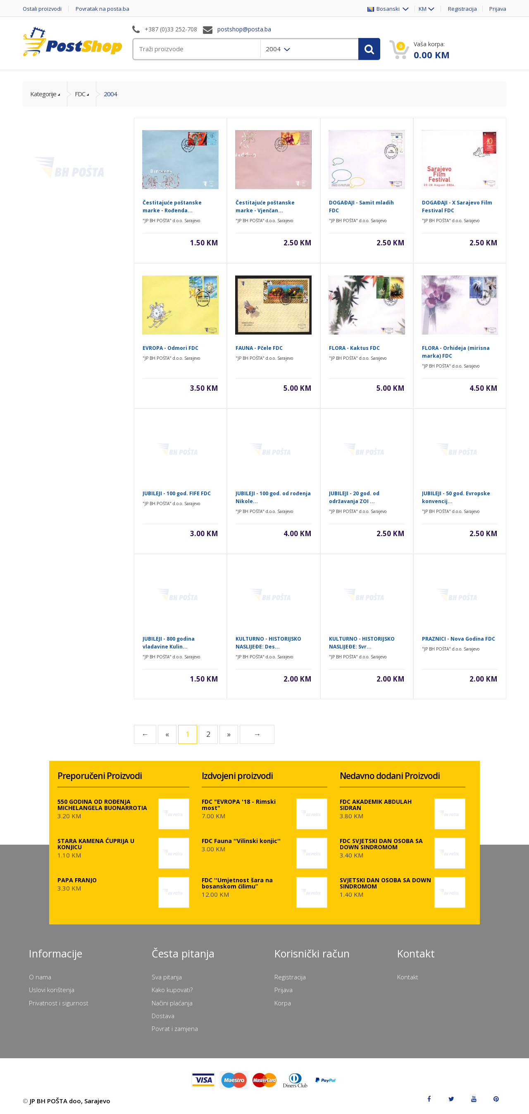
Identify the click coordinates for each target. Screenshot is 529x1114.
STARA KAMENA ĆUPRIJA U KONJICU (95, 844)
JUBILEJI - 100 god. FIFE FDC (177, 493)
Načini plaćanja (172, 1003)
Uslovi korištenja (51, 990)
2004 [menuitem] (274, 49)
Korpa (282, 1003)
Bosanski (383, 9)
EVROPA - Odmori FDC (170, 348)
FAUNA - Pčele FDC (259, 348)
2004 (110, 94)
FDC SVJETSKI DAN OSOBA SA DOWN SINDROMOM (381, 844)
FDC (80, 94)
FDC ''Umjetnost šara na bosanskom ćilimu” (237, 883)
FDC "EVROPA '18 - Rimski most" (239, 804)
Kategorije (43, 94)
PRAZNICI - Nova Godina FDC (458, 638)
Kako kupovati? (172, 990)
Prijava (497, 9)
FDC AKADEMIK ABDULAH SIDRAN (376, 804)
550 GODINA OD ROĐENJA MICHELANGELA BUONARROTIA (102, 804)
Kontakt (407, 977)
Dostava (163, 1016)
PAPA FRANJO (77, 880)
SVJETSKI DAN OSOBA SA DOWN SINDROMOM (385, 883)
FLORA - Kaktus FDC (354, 348)
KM (422, 9)
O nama (40, 977)
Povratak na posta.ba (103, 9)
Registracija (462, 9)
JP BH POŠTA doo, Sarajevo (70, 1101)
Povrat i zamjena (175, 1028)
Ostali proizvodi (42, 9)
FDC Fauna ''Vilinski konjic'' (241, 841)
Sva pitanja (167, 977)
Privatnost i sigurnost (58, 1003)
